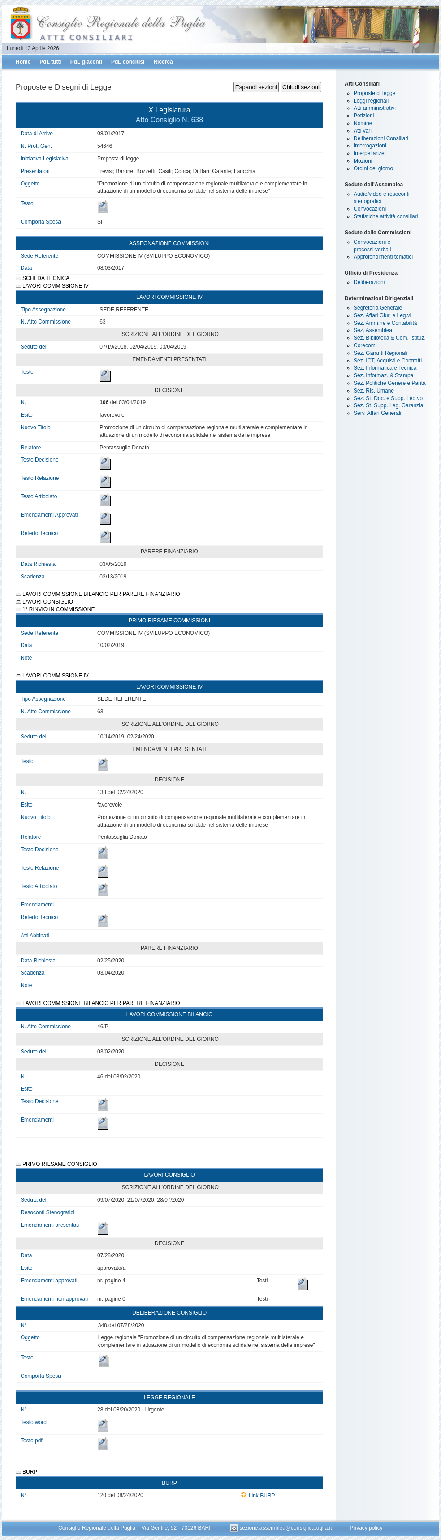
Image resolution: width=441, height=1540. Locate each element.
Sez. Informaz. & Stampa (383, 375)
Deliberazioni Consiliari (381, 138)
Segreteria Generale (378, 308)
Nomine (363, 123)
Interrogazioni (370, 145)
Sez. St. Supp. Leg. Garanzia (388, 405)
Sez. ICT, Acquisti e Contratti (388, 361)
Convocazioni (370, 209)
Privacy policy (366, 1528)
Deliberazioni (369, 282)
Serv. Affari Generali (377, 413)
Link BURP (258, 1496)
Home (23, 62)
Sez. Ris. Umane (374, 391)
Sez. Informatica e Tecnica (385, 368)
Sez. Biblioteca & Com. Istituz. (390, 338)
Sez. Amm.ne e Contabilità (385, 323)
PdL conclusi (127, 62)
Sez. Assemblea (373, 330)
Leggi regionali (371, 101)
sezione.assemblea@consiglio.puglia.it (281, 1528)
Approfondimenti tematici (383, 257)
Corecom (365, 345)
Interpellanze (369, 153)
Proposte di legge (374, 93)
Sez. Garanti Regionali (380, 353)
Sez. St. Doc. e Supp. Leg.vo (388, 398)
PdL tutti (50, 62)
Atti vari (363, 131)
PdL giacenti (86, 62)
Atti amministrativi (375, 108)
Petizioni (364, 115)
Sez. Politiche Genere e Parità (390, 383)
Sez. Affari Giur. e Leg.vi (382, 315)
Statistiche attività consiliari (386, 216)
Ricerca (163, 62)
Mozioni (363, 161)
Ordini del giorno (373, 168)
